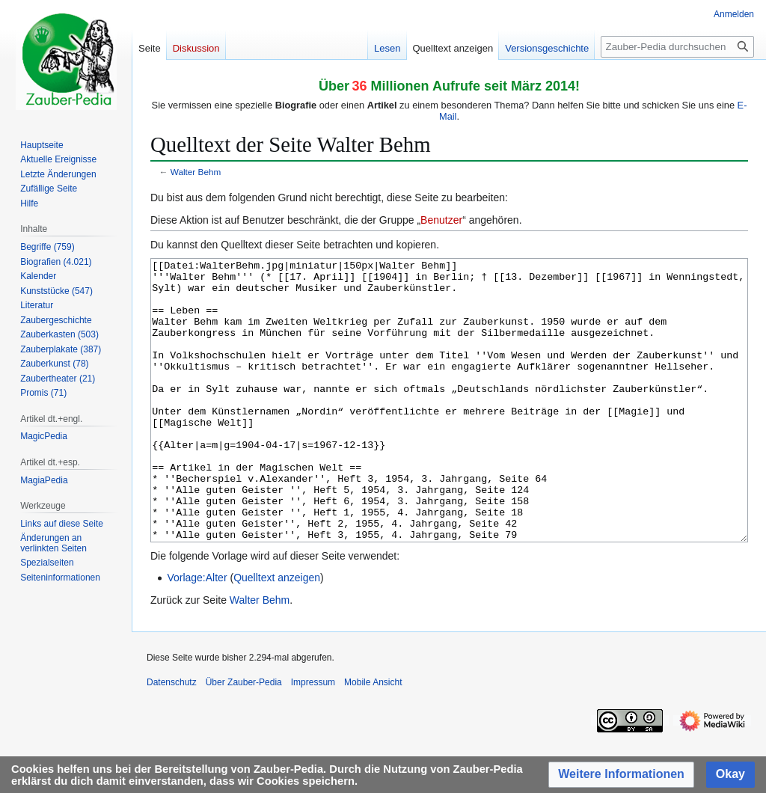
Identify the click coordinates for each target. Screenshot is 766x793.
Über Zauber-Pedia (244, 738)
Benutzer (441, 220)
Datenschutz (172, 738)
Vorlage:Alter (197, 634)
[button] (621, 775)
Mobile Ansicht (373, 738)
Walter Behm (196, 172)
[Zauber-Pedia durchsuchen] (677, 47)
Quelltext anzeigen (276, 634)
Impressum (313, 738)
